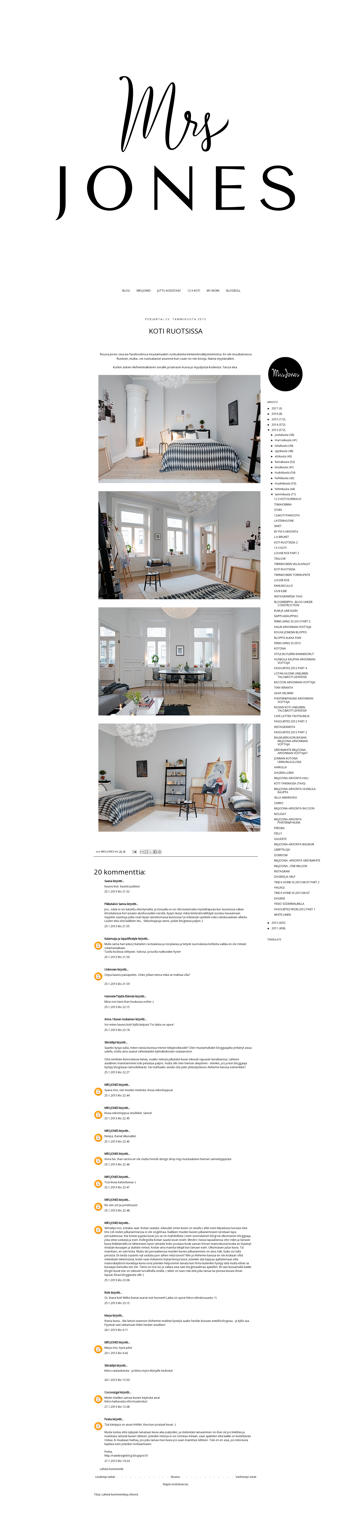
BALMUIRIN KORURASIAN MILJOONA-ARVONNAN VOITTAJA (291, 741)
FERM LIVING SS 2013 (287, 643)
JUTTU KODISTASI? (169, 291)
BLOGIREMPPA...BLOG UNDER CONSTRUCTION (293, 603)
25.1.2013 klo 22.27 (117, 1072)
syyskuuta (281, 451)
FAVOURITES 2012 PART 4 (290, 668)
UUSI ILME (280, 591)
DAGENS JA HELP (284, 877)
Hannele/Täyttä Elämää (119, 996)
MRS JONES (143, 291)
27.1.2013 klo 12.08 (117, 1407)
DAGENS (279, 898)
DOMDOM (281, 855)
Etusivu (175, 1477)
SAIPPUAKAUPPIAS (286, 616)
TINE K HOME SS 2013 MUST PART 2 (296, 882)
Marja (108, 1315)
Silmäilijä (110, 1042)
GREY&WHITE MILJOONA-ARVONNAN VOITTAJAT (291, 751)
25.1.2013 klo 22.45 (117, 1118)
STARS (278, 510)
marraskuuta (283, 440)
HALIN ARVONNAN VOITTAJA (292, 627)
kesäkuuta (282, 467)
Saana (108, 881)
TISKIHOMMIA (283, 504)
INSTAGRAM (282, 871)
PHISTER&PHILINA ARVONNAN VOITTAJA (293, 700)
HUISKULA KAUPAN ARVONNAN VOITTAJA (294, 661)
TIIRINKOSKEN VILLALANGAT (292, 564)
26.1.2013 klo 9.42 (116, 1353)
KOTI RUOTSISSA (284, 569)
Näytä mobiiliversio (175, 1484)
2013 (275, 430)
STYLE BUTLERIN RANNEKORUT (294, 654)
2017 (275, 408)
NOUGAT (280, 814)
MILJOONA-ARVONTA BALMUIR (294, 844)
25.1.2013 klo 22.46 (117, 1164)
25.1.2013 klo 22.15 (117, 1007)
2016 (275, 414)
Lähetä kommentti (111, 1469)
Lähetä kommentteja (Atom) (120, 1494)
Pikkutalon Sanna (115, 904)
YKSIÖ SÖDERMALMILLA (289, 904)
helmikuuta (282, 489)
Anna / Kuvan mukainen (119, 1019)
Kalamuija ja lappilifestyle (121, 939)
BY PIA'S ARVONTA (286, 532)
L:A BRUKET (281, 537)
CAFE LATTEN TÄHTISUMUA (292, 716)
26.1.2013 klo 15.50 (117, 1380)
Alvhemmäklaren (144, 367)
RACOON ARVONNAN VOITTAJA (294, 682)
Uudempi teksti (105, 1477)
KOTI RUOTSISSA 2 (286, 542)
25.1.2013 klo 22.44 (117, 1095)
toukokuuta (282, 472)
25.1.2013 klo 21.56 (117, 957)
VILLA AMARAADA (285, 797)
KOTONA (280, 648)
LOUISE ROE (281, 580)
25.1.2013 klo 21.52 (117, 891)
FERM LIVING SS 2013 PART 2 (292, 621)
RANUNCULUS (283, 586)
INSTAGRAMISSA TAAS (288, 596)
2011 (275, 928)
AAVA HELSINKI (283, 693)
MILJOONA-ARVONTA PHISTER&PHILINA (288, 820)
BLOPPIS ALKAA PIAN (287, 638)
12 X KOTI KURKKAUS (287, 499)
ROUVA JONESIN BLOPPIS (290, 632)
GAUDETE (280, 839)
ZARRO (278, 803)
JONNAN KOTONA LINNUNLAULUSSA (287, 760)
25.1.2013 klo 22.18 (117, 1030)
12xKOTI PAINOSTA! (287, 515)
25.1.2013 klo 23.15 (117, 1303)
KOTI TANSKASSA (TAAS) (289, 783)
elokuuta (281, 456)
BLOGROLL (233, 291)
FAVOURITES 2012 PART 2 (290, 732)
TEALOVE (280, 559)
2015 (275, 419)
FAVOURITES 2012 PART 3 (290, 721)
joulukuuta (282, 435)
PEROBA (279, 828)
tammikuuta (283, 494)
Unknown (110, 969)
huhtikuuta (282, 478)
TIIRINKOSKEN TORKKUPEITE (292, 575)
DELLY (278, 833)
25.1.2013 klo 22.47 (117, 1187)
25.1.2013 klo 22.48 (117, 1210)
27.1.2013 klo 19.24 (117, 1461)
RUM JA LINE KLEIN (285, 611)
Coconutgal (111, 1392)
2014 (275, 425)
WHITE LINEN (282, 915)
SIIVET (278, 526)
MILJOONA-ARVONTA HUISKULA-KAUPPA (295, 790)
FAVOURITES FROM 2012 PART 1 (294, 909)
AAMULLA (280, 767)
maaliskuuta (283, 483)
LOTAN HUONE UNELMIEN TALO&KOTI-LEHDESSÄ (291, 675)
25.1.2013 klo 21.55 (117, 926)
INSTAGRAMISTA (284, 727)
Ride (107, 1293)
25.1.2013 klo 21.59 (117, 984)
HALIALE (279, 888)
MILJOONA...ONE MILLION (290, 866)
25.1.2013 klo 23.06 (117, 1280)
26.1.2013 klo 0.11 (116, 1330)
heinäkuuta (282, 462)
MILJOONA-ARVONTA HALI (291, 778)
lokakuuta (281, 446)
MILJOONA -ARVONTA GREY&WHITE (297, 860)
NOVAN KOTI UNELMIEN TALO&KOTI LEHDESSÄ (290, 708)
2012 (275, 923)
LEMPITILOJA (282, 850)
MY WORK (213, 291)
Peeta (108, 1419)
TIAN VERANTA (283, 688)
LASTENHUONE (284, 521)
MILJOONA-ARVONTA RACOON (294, 808)
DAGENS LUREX (284, 773)
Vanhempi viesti (246, 1477)
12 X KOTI (194, 291)
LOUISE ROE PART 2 (286, 553)
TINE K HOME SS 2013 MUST (292, 893)
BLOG (126, 291)
